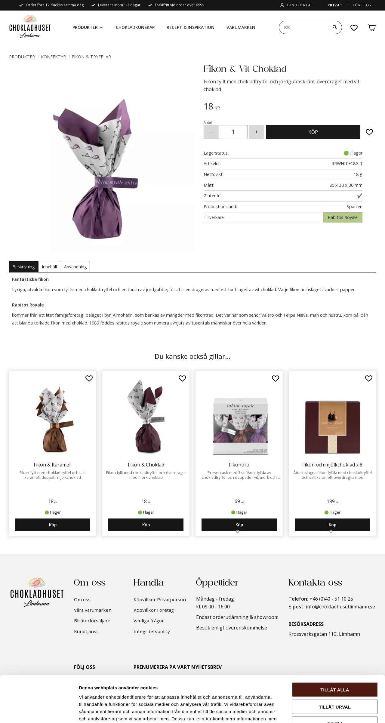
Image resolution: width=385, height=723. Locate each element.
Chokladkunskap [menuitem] (135, 27)
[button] (354, 27)
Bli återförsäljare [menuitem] (92, 620)
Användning (75, 266)
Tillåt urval (335, 660)
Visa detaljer (326, 711)
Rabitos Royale (343, 217)
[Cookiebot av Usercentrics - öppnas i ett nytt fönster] (39, 711)
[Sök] (335, 27)
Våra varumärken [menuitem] (93, 610)
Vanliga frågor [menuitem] (149, 620)
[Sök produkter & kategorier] (303, 27)
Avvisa (335, 677)
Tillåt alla (334, 643)
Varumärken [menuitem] (240, 27)
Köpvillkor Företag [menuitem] (154, 610)
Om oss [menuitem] (82, 599)
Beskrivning (23, 266)
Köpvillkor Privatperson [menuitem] (160, 599)
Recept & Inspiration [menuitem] (190, 27)
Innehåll (49, 266)
